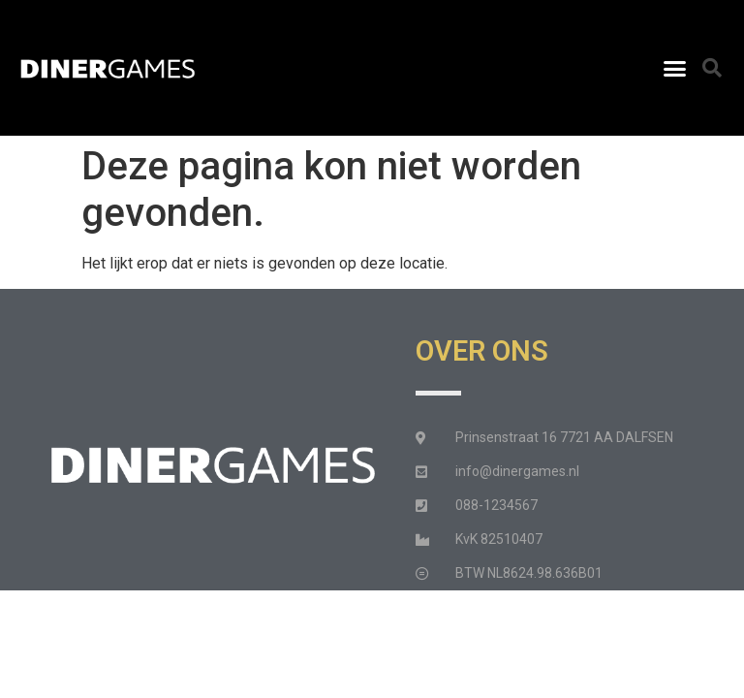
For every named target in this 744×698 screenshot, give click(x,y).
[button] (674, 67)
